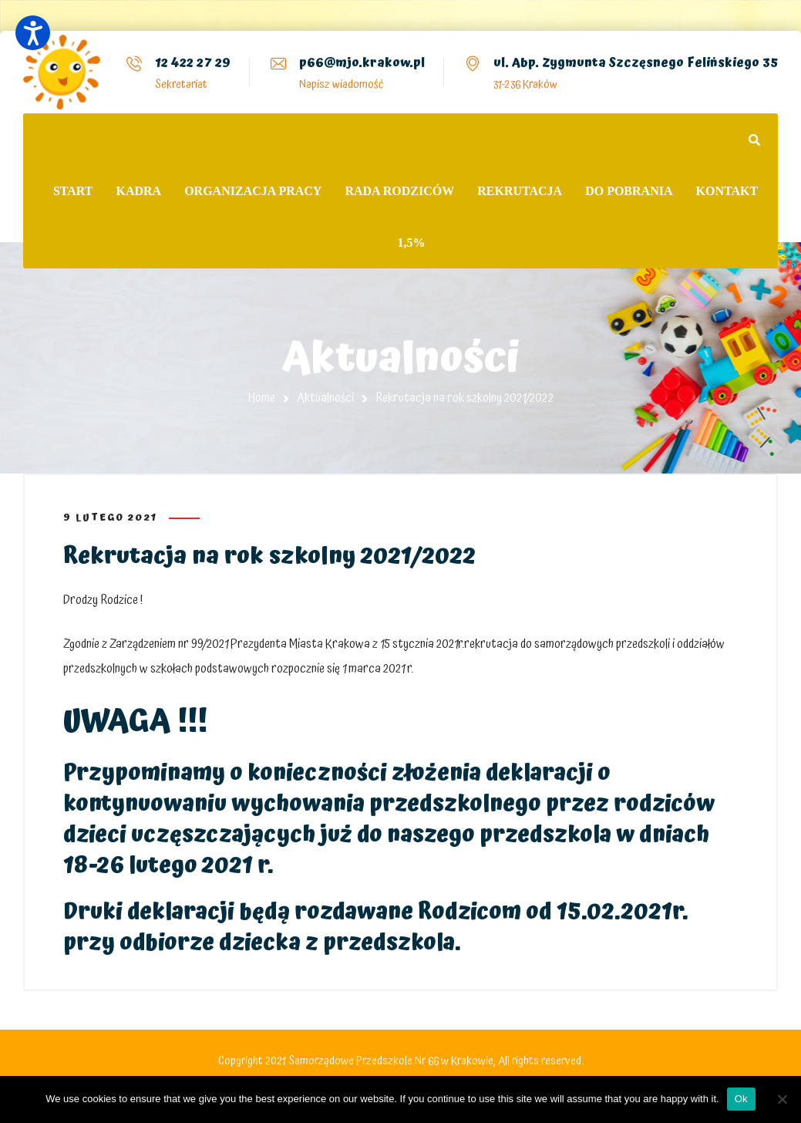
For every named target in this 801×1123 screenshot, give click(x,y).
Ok (741, 1098)
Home (261, 398)
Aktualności (325, 398)
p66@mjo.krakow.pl (362, 62)
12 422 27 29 (193, 62)
